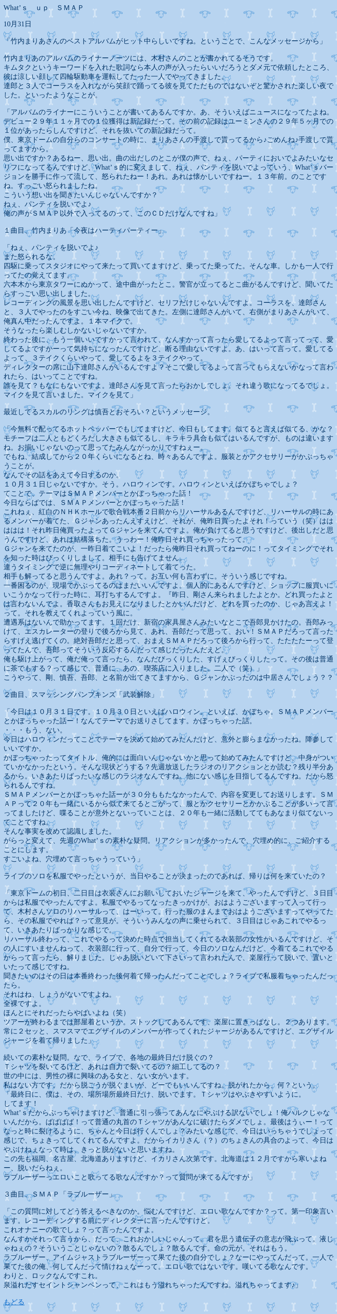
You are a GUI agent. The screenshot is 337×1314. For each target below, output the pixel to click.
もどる (14, 1302)
